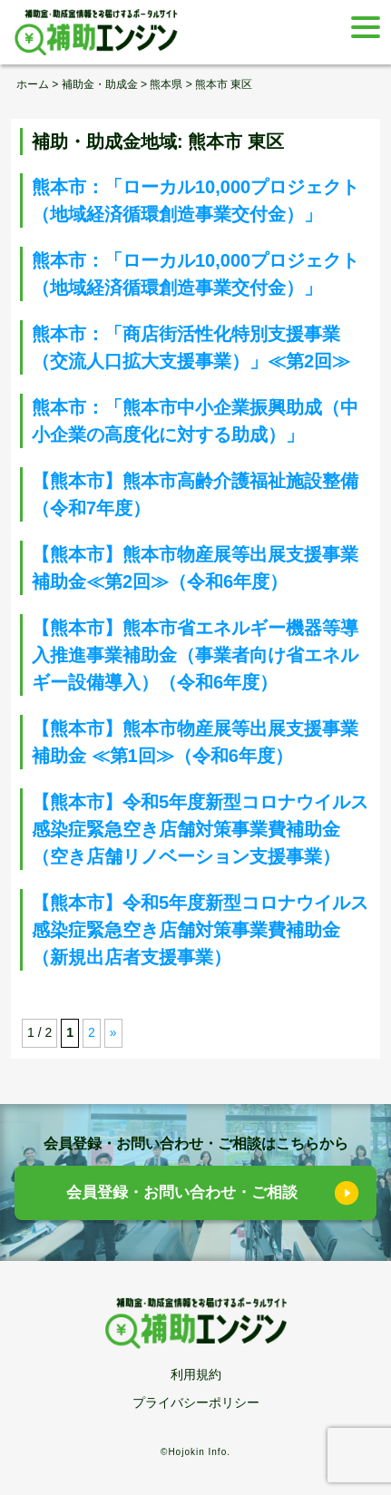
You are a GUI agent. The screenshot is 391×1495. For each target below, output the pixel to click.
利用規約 (196, 1374)
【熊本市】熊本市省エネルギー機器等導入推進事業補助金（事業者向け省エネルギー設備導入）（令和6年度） (195, 655)
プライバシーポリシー (195, 1402)
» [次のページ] (113, 1032)
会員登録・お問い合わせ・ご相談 (182, 1192)
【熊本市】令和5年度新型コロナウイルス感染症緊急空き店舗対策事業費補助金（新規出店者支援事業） (200, 930)
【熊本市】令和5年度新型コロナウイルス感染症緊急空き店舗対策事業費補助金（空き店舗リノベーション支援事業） (200, 829)
